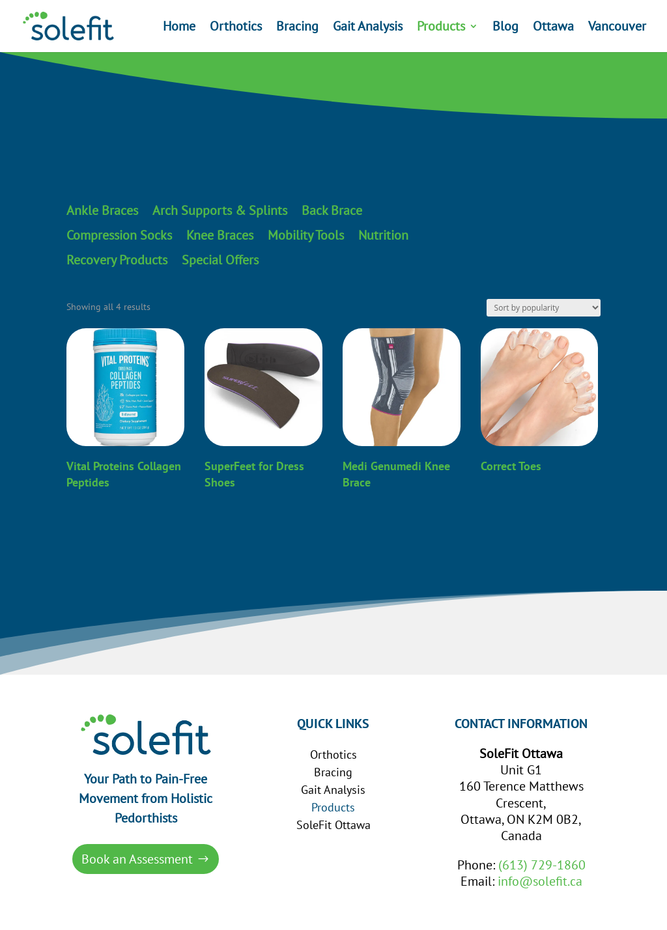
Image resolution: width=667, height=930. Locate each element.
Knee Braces (219, 236)
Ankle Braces (102, 211)
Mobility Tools (306, 236)
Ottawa (553, 28)
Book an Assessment (137, 859)
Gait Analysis (368, 28)
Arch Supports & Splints (219, 211)
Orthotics (236, 28)
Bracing (297, 28)
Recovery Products (116, 260)
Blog (505, 28)
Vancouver (617, 28)
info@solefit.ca (540, 881)
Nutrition (383, 236)
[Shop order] (544, 308)
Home (179, 28)
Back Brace (332, 211)
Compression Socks (119, 236)
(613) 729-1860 (542, 864)
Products (441, 28)
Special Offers (220, 260)
